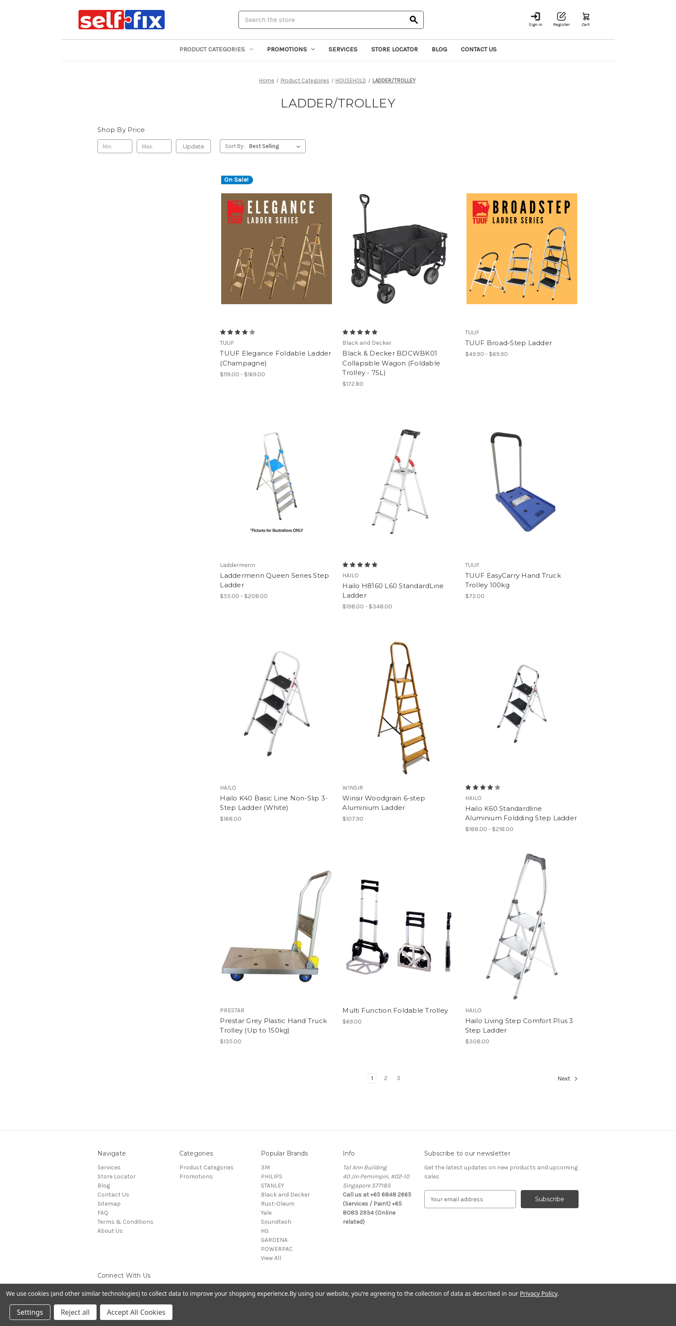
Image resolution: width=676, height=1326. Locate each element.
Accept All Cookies (136, 1312)
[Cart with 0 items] (586, 19)
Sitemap (109, 1203)
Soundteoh (276, 1221)
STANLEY (272, 1185)
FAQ (102, 1212)
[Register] (561, 19)
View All (271, 1258)
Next (567, 1078)
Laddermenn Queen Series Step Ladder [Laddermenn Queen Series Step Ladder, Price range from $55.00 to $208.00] (274, 580)
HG (265, 1231)
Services (343, 49)
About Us (110, 1231)
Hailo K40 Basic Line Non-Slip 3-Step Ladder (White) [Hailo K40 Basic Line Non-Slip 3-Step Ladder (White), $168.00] (274, 803)
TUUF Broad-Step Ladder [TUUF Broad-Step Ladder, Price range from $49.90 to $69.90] (508, 343)
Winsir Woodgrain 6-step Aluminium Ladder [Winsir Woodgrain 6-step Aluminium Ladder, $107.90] (383, 803)
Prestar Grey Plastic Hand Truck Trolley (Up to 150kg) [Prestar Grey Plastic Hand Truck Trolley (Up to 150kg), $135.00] (273, 1026)
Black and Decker (285, 1194)
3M (265, 1167)
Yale (266, 1212)
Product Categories (216, 49)
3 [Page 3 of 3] (399, 1078)
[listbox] (276, 146)
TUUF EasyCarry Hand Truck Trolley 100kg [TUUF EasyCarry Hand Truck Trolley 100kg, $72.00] (513, 580)
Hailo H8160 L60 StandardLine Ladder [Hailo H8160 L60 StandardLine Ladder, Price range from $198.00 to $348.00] (393, 591)
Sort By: (234, 146)
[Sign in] (535, 19)
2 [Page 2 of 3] (386, 1078)
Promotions (291, 49)
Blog (439, 49)
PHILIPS (271, 1176)
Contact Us (479, 49)
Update (193, 146)
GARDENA (274, 1240)
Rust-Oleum (277, 1203)
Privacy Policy (538, 1293)
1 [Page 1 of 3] (372, 1078)
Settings (30, 1312)
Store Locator (394, 49)
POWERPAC (277, 1249)
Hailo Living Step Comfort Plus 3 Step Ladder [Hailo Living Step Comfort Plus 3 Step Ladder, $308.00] (519, 1026)
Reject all (75, 1312)
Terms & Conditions (125, 1221)
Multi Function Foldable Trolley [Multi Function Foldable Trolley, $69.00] (395, 1010)
